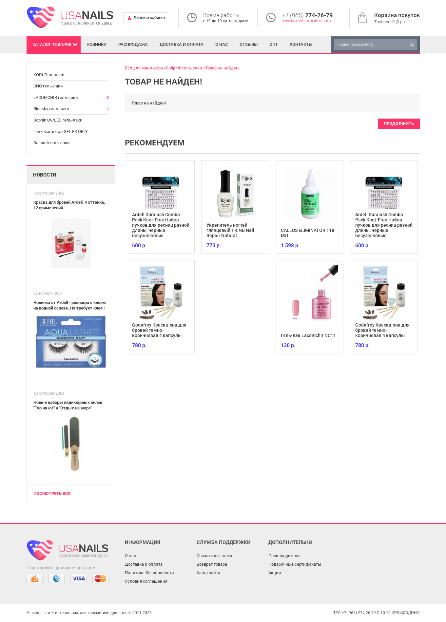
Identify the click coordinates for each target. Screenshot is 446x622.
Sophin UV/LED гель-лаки (58, 120)
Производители (284, 555)
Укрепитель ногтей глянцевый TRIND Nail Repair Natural (230, 230)
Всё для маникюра (144, 68)
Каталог (51, 44)
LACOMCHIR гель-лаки (55, 97)
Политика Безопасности (149, 572)
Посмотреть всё (51, 493)
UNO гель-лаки (48, 86)
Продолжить (399, 123)
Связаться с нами (214, 555)
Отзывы (249, 44)
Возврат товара (212, 564)
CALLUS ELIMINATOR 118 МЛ (307, 233)
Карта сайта (208, 572)
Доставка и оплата (182, 44)
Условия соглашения (146, 581)
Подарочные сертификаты (294, 564)
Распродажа (133, 44)
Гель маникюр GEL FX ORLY (60, 131)
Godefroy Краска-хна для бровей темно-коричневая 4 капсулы (159, 330)
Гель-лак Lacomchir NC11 (308, 335)
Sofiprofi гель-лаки (51, 142)
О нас (221, 44)
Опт (273, 44)
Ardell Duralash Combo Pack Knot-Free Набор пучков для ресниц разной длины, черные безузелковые (160, 225)
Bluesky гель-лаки (51, 108)
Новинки (97, 44)
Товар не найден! (222, 68)
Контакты (301, 44)
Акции (274, 572)
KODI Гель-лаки (49, 74)
